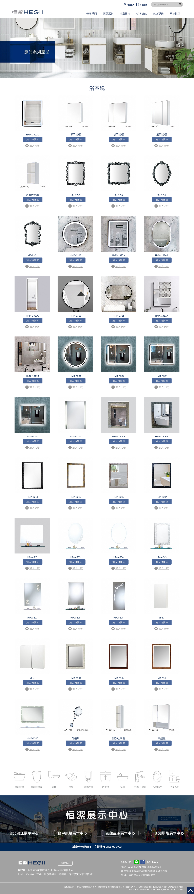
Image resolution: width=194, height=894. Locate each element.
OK (96, 50)
